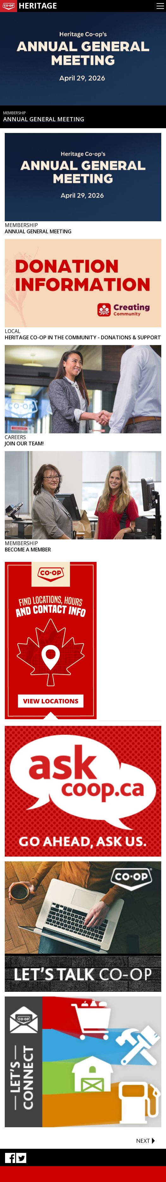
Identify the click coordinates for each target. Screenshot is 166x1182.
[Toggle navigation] (160, 6)
